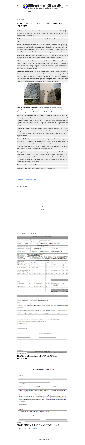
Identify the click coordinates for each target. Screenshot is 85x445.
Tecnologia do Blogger (42, 439)
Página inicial (28, 11)
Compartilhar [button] (20, 179)
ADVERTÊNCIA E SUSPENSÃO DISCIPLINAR (38, 425)
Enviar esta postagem (31, 179)
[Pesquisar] (67, 5)
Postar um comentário (31, 362)
